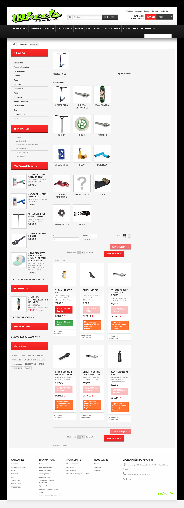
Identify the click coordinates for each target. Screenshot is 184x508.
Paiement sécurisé (21, 152)
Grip (15, 110)
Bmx (12, 477)
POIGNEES (17, 368)
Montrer (85, 235)
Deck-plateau (19, 71)
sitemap (42, 492)
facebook (129, 11)
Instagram (138, 11)
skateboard (17, 364)
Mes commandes (72, 464)
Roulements (19, 106)
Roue (16, 80)
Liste (129, 236)
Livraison (18, 137)
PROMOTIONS (16, 487)
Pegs (16, 93)
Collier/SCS (19, 89)
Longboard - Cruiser (18, 467)
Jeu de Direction (21, 101)
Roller (13, 470)
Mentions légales (21, 141)
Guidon (17, 76)
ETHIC (41, 364)
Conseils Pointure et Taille (48, 489)
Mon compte (73, 460)
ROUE (27, 368)
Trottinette (23, 44)
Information (21, 128)
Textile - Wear (16, 484)
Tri (53, 235)
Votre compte (137, 18)
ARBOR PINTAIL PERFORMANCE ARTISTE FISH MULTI (38, 299)
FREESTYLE (30, 364)
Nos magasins (20, 156)
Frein (16, 119)
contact (155, 11)
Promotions (21, 288)
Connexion (139, 16)
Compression (19, 114)
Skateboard (15, 464)
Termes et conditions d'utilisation (26, 145)
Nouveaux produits (25, 166)
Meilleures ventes (45, 470)
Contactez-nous (44, 477)
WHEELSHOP (30, 360)
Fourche (17, 84)
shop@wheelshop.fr (140, 479)
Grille (124, 236)
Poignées (18, 97)
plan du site (164, 11)
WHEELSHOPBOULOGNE (33, 356)
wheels (15, 356)
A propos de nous (21, 148)
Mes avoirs (70, 467)
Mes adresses (71, 470)
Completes (18, 63)
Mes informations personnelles (77, 474)
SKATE (42, 360)
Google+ (147, 11)
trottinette (16, 360)
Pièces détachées (21, 67)
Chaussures (15, 480)
